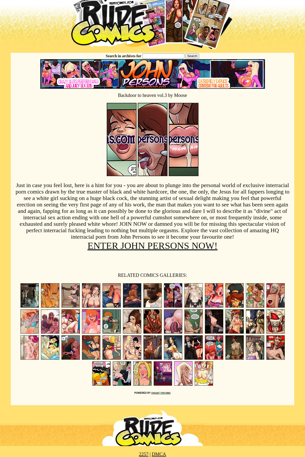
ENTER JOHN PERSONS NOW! (152, 245)
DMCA (159, 454)
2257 (143, 454)
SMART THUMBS (161, 393)
